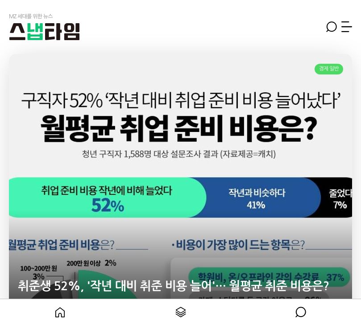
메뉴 (346, 26)
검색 (331, 26)
